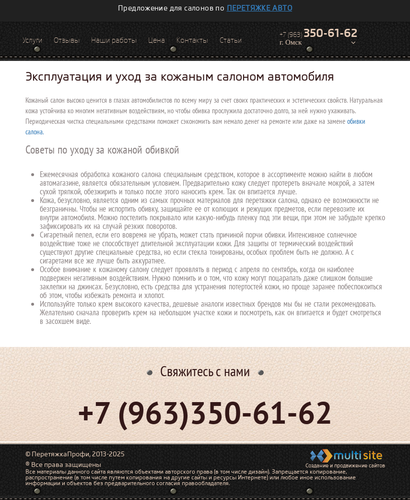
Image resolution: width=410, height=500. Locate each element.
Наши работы (114, 40)
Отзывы (67, 40)
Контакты (192, 40)
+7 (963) (318, 33)
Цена (156, 40)
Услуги (32, 40)
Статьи (231, 40)
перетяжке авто (260, 8)
